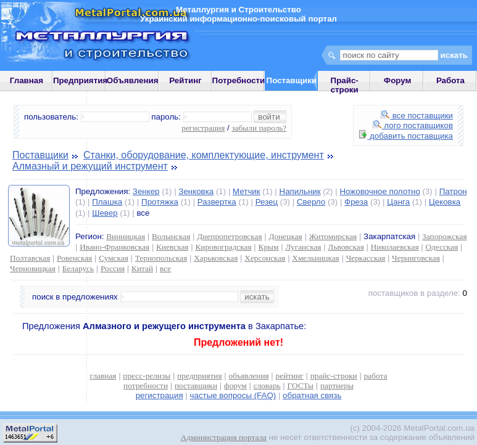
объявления (248, 375)
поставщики (196, 385)
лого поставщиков (413, 125)
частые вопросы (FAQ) (233, 395)
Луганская (303, 246)
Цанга (398, 201)
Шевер (104, 213)
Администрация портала (224, 437)
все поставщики (417, 115)
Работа (450, 80)
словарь (267, 385)
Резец (266, 201)
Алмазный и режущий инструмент (90, 166)
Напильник (300, 191)
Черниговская (416, 258)
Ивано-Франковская (114, 246)
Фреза (356, 201)
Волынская (171, 236)
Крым (269, 246)
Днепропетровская (229, 236)
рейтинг (290, 375)
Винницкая (125, 236)
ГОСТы (300, 385)
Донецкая (285, 236)
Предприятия (80, 80)
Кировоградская (223, 246)
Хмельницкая (315, 258)
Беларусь (78, 268)
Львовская (345, 246)
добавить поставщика (406, 136)
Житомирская (333, 236)
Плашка (107, 201)
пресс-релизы (146, 375)
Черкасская (366, 258)
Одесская (442, 246)
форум (235, 385)
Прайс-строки (345, 85)
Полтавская (30, 258)
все (165, 268)
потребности (145, 385)
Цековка (444, 201)
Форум (398, 80)
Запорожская (444, 236)
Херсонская (264, 258)
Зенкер (146, 191)
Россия (113, 268)
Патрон (453, 191)
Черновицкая (33, 268)
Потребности (238, 80)
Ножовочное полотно (379, 191)
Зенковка (196, 191)
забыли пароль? (258, 128)
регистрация (203, 128)
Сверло (311, 201)
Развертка (216, 201)
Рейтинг (185, 80)
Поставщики (40, 155)
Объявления (133, 80)
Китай (142, 268)
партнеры (337, 385)
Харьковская (216, 258)
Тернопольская (161, 258)
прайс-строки (333, 375)
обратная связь (312, 395)
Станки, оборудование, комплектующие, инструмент (203, 155)
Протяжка (159, 201)
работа (376, 375)
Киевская (172, 246)
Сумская (113, 258)
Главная (26, 80)
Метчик (246, 191)
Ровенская (74, 258)
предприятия (199, 375)
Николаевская (395, 246)
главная (103, 375)
